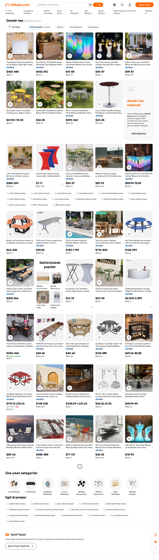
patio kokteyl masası (137, 193)
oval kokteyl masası (38, 199)
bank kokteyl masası (16, 521)
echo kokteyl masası (96, 515)
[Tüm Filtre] (14, 27)
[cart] (123, 5)
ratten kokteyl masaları (64, 504)
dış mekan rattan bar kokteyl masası (49, 510)
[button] (90, 4)
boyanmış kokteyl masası (114, 510)
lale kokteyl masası (63, 193)
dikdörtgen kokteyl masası (115, 504)
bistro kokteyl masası (138, 199)
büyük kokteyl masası (16, 504)
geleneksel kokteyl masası (44, 515)
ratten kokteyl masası (16, 193)
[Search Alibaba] (62, 4)
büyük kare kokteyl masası (85, 199)
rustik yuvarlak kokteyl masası (110, 193)
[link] (155, 534)
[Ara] (98, 5)
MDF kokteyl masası (39, 205)
